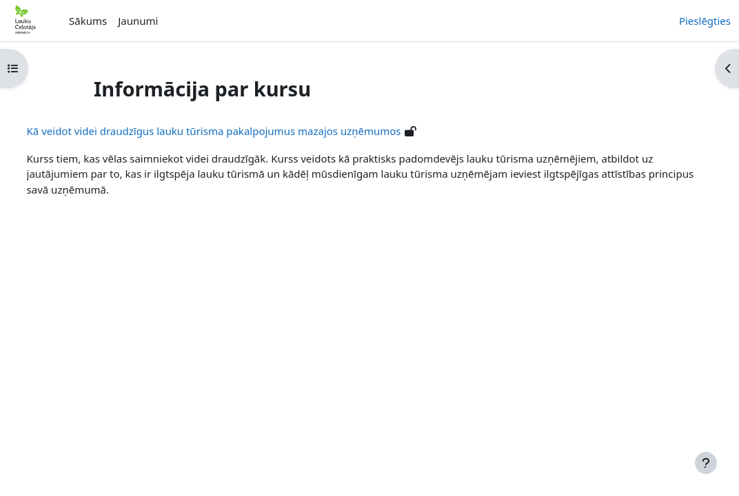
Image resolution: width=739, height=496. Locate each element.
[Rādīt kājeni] (706, 463)
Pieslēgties (705, 21)
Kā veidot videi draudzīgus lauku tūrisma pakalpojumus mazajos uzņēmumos (239, 131)
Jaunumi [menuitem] (138, 21)
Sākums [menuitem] (88, 21)
